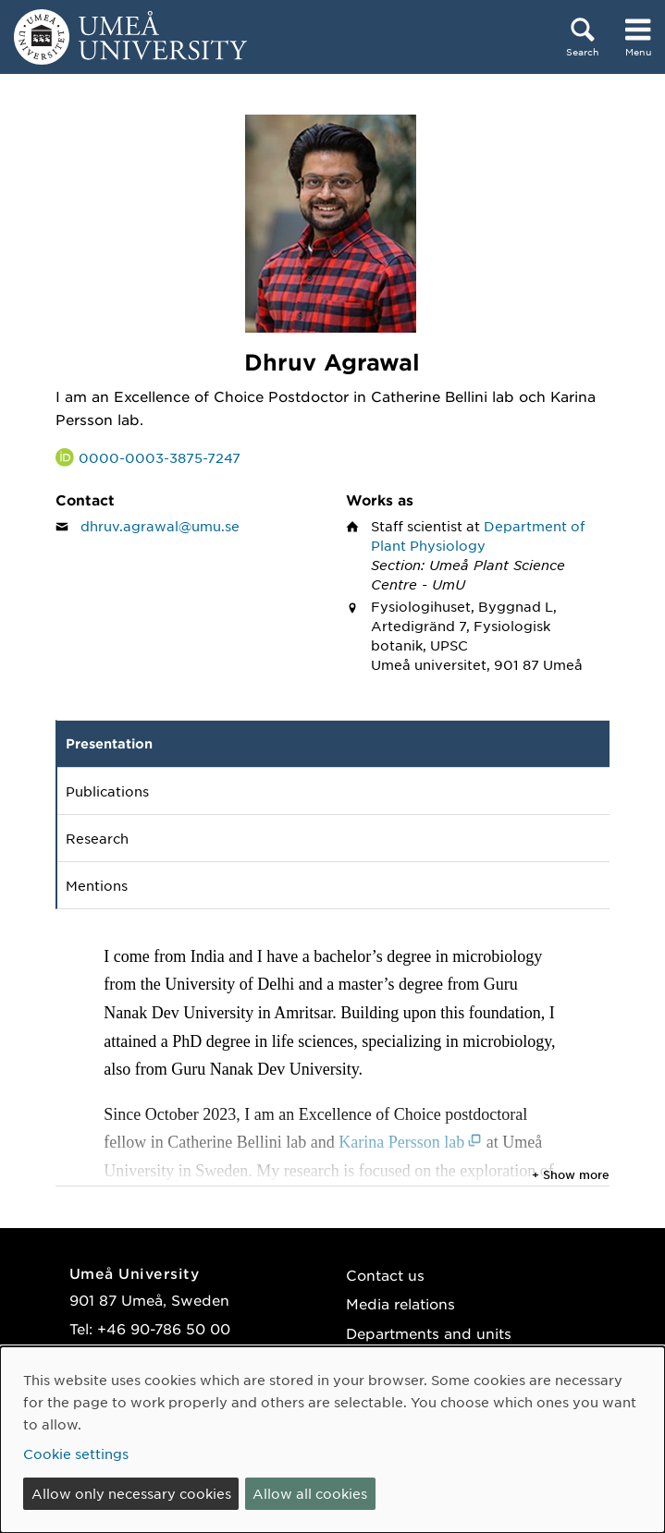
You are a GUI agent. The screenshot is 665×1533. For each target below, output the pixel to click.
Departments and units (428, 1333)
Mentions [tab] (97, 885)
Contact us (385, 1275)
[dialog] (332, 1439)
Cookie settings (76, 1453)
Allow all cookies (309, 1493)
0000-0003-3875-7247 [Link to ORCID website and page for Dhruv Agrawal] (159, 457)
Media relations (400, 1303)
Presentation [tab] (109, 743)
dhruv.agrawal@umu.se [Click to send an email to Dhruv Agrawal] (160, 525)
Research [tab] (97, 838)
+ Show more (571, 1174)
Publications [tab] (107, 791)
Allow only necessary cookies (131, 1493)
